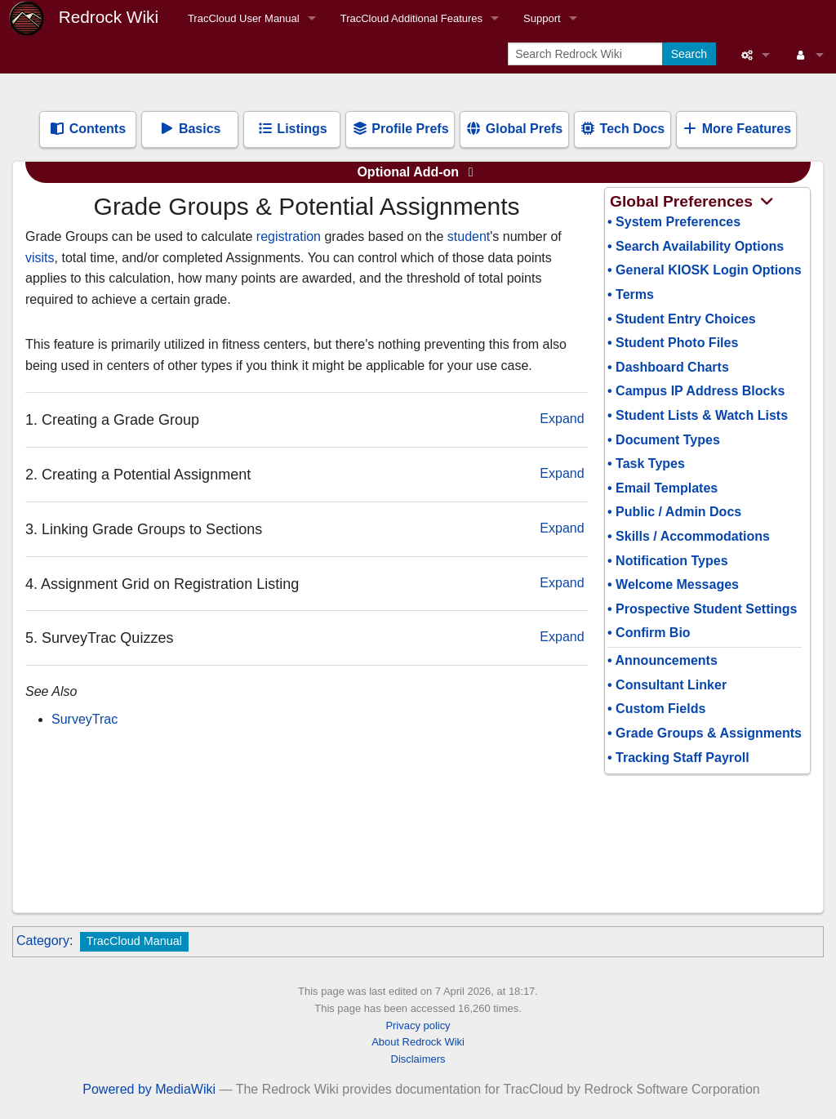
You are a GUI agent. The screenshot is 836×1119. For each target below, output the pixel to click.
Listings (292, 129)
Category (42, 940)
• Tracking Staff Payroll (678, 758)
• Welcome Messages (673, 584)
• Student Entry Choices (681, 319)
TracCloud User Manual (244, 18)
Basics (189, 129)
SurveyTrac (84, 719)
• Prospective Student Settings (702, 609)
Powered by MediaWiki (149, 1089)
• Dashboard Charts (668, 367)
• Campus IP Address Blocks (696, 391)
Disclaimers (418, 1059)
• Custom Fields (656, 709)
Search (689, 53)
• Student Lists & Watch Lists (697, 415)
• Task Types (646, 463)
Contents (87, 129)
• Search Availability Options (695, 246)
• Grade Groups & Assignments (704, 733)
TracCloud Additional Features (411, 18)
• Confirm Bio (649, 633)
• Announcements (662, 660)
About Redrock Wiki (418, 1042)
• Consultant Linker (667, 685)
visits (40, 258)
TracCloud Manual (134, 940)
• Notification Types (667, 561)
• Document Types (663, 440)
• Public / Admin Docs (674, 512)
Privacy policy (417, 1025)
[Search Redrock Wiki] (586, 53)
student (468, 236)
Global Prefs (514, 129)
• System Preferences (673, 222)
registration (288, 236)
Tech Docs (622, 129)
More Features (736, 129)
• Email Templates (662, 488)
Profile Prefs (400, 129)
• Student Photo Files (672, 343)
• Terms (630, 294)
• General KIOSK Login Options (704, 270)
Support (542, 18)
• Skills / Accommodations (688, 536)
